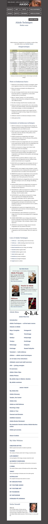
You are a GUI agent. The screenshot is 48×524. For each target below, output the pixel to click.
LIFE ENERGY (14, 456)
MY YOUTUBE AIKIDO (16, 485)
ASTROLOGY (14, 476)
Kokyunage (27, 337)
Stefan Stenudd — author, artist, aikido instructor (19, 2)
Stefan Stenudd (15, 504)
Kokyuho (27, 345)
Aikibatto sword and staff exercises (21, 362)
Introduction (13, 320)
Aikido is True (14, 411)
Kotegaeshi (27, 330)
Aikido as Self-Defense (17, 404)
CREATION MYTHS (15, 445)
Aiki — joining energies (17, 365)
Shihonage (13, 345)
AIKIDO (24, 4)
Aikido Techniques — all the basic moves (22, 323)
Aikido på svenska (15, 430)
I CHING (12, 466)
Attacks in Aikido (15, 327)
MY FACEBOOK (14, 492)
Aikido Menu (14, 312)
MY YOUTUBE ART (15, 488)
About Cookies (14, 435)
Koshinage (27, 341)
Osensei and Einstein (16, 414)
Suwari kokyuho (29, 348)
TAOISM (12, 451)
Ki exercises (13, 369)
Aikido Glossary (15, 394)
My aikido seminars (16, 382)
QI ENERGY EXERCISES (17, 461)
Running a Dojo (14, 407)
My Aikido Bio (14, 391)
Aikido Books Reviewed (17, 421)
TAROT (12, 471)
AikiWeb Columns (15, 418)
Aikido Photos (14, 375)
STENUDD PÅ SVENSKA (17, 498)
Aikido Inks (13, 401)
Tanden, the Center (16, 397)
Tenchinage (27, 334)
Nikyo (11, 334)
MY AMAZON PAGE (16, 481)
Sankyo (12, 337)
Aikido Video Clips (15, 372)
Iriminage (13, 348)
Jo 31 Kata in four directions (18, 358)
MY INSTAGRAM (15, 495)
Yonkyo (12, 341)
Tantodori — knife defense (18, 352)
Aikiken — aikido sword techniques (21, 355)
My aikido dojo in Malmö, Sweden (20, 379)
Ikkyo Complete (14, 330)
